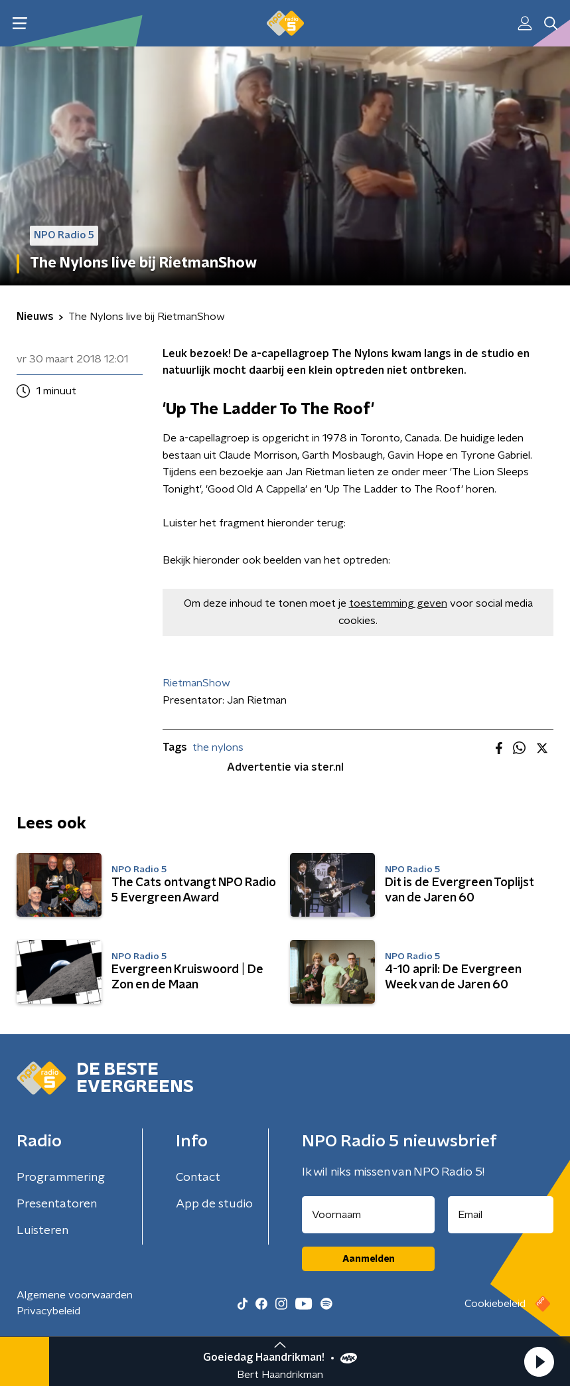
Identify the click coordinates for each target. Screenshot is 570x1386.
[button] (539, 1361)
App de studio (214, 1204)
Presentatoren (57, 1204)
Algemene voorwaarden (75, 1295)
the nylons (218, 747)
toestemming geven (398, 603)
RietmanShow (196, 683)
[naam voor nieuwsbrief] (368, 1214)
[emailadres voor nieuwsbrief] (500, 1214)
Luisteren (42, 1231)
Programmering (61, 1178)
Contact (198, 1178)
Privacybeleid (48, 1311)
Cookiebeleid (495, 1303)
